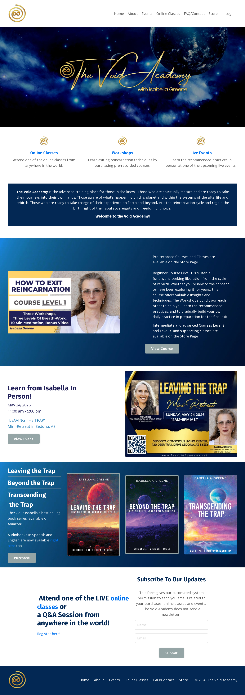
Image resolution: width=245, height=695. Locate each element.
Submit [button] (171, 654)
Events (146, 13)
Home (119, 13)
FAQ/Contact (194, 13)
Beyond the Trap (33, 483)
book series (17, 519)
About (132, 13)
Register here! (48, 635)
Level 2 (218, 326)
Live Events (201, 152)
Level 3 (165, 331)
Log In (230, 13)
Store (213, 13)
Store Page (189, 262)
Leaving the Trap (34, 471)
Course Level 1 (180, 273)
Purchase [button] (22, 559)
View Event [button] (23, 439)
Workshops (122, 152)
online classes (74, 608)
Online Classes (168, 13)
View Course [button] (162, 349)
